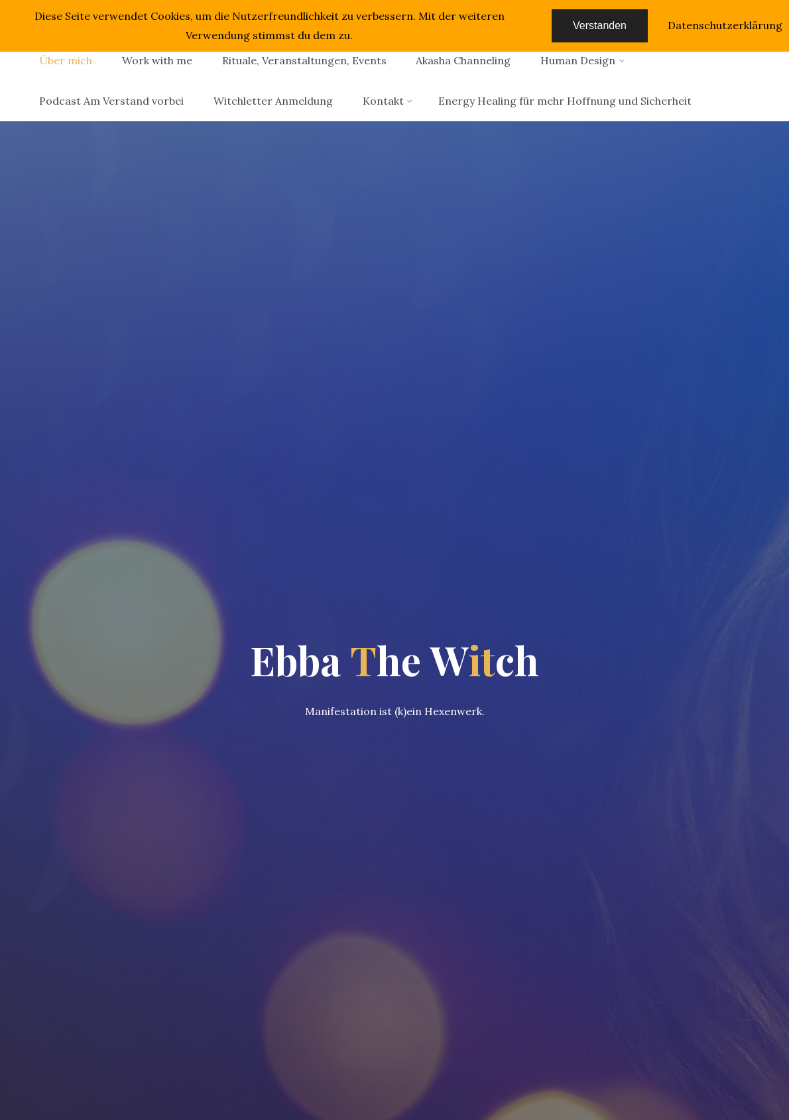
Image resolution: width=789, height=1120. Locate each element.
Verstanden (600, 25)
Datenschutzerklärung (725, 25)
